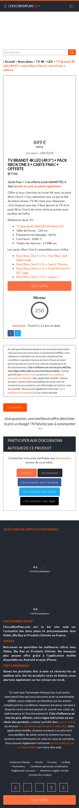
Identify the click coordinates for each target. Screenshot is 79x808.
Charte (39, 762)
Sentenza (16, 325)
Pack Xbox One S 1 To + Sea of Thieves (42, 264)
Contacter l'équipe (19, 762)
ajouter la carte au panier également (36, 186)
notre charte (29, 374)
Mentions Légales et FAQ (54, 770)
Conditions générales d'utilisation (49, 766)
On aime (52, 762)
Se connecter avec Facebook (39, 482)
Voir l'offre (39, 799)
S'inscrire (27, 473)
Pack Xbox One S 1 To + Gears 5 (37, 277)
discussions (63, 458)
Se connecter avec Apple (39, 501)
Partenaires (18, 766)
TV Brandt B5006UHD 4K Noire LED (40, 226)
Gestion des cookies (40, 774)
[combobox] (39, 52)
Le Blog (66, 762)
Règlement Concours (24, 770)
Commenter (15, 407)
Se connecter (50, 473)
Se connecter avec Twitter (39, 491)
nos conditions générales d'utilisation (42, 726)
